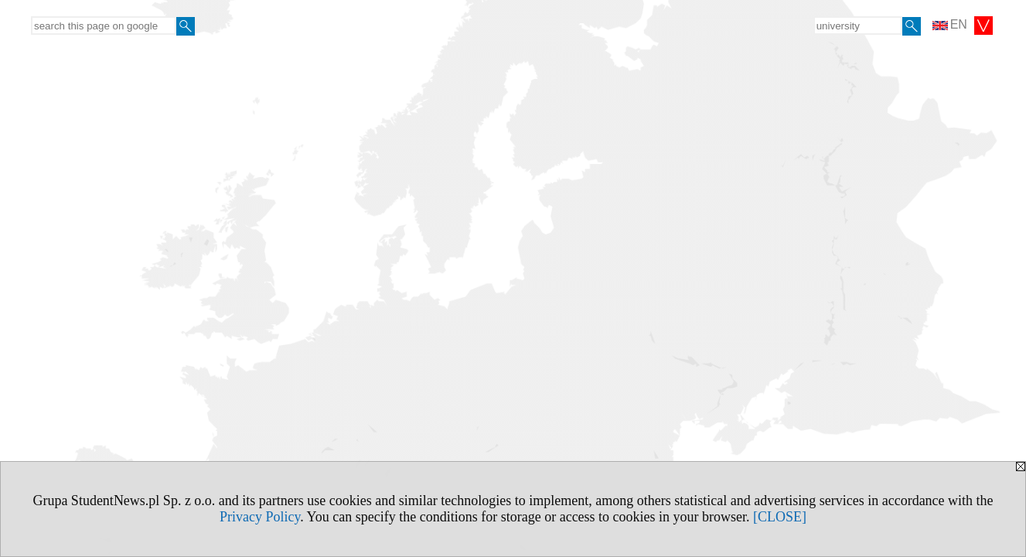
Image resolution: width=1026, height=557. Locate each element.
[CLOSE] (779, 517)
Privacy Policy (260, 517)
